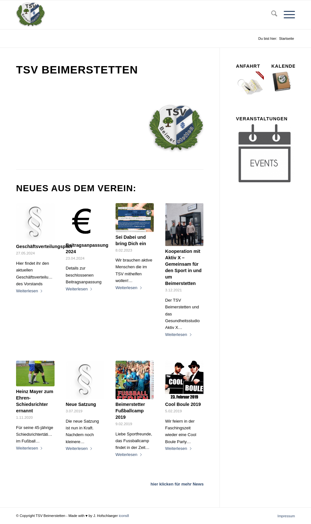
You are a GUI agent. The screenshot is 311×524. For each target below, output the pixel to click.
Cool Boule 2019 (183, 404)
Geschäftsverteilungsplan (44, 246)
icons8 (124, 516)
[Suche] (271, 14)
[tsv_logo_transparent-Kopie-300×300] (30, 14)
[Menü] (286, 14)
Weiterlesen (29, 290)
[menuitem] (271, 14)
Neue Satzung (81, 404)
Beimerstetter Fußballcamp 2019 (130, 411)
